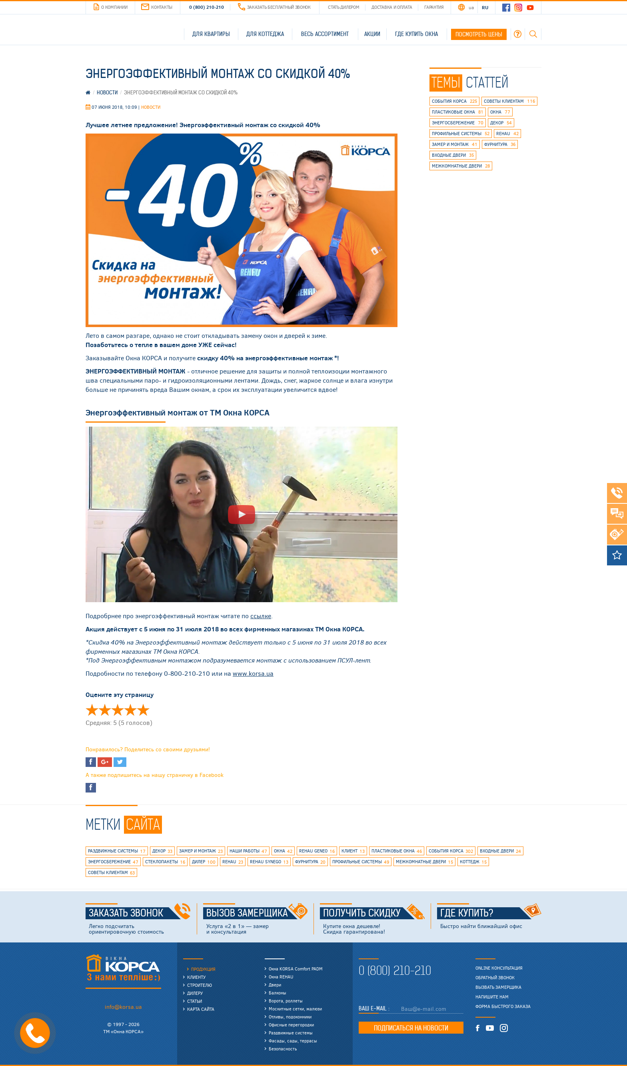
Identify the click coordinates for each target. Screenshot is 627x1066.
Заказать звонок (140, 913)
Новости (150, 107)
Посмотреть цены (478, 34)
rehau (507, 134)
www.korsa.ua (253, 673)
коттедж (473, 862)
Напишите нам (492, 996)
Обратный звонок (495, 977)
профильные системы (460, 134)
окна (500, 112)
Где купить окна (416, 34)
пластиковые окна (457, 112)
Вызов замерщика (257, 913)
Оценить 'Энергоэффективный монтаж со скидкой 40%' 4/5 (130, 709)
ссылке (260, 615)
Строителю (199, 985)
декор (501, 123)
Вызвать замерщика (498, 987)
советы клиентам (509, 101)
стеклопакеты (165, 862)
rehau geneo (317, 851)
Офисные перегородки (291, 1025)
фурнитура (499, 144)
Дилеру (195, 993)
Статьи (194, 1001)
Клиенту (196, 977)
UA (471, 7)
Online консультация (499, 968)
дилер (204, 862)
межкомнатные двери (461, 166)
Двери (275, 985)
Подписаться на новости (411, 1028)
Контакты (156, 7)
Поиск (533, 34)
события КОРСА (454, 101)
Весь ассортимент (325, 34)
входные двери (453, 155)
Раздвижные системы (291, 1033)
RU (485, 7)
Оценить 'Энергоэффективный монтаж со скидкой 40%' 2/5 (104, 709)
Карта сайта (200, 1009)
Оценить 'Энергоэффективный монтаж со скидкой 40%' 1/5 (92, 709)
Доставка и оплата (391, 7)
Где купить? (491, 913)
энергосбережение (457, 123)
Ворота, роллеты (286, 1001)
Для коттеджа (265, 34)
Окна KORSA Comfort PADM (296, 969)
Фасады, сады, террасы (293, 1041)
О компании (110, 7)
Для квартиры (211, 34)
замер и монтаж (454, 144)
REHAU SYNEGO (269, 862)
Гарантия (434, 7)
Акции (372, 34)
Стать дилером (343, 7)
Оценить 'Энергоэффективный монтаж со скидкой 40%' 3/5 (117, 709)
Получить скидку (374, 913)
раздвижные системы (117, 851)
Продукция (203, 969)
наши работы (248, 851)
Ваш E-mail (373, 1008)
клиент (353, 851)
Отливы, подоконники (290, 1017)
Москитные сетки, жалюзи (295, 1009)
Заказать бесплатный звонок (274, 7)
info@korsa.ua (123, 1006)
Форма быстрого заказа (503, 1006)
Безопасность (283, 1049)
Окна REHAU (281, 977)
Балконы (277, 993)
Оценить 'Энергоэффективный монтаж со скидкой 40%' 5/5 (143, 709)
